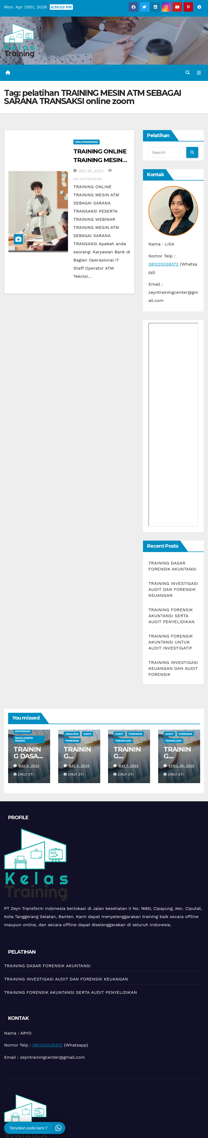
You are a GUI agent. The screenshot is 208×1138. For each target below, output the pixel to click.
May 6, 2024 (29, 766)
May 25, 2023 (92, 171)
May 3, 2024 (79, 766)
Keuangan (22, 731)
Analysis (71, 734)
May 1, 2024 (129, 766)
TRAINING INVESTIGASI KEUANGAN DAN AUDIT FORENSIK (173, 669)
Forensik (72, 741)
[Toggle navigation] (198, 73)
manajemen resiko (24, 740)
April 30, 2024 (181, 766)
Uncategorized (86, 142)
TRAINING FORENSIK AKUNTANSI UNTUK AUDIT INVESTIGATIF (170, 642)
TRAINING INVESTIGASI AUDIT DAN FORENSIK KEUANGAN (173, 590)
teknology (123, 741)
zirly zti (24, 775)
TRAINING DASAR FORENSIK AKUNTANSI (47, 966)
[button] (187, 72)
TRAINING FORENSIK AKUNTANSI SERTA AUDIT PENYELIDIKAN (171, 616)
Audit (87, 734)
